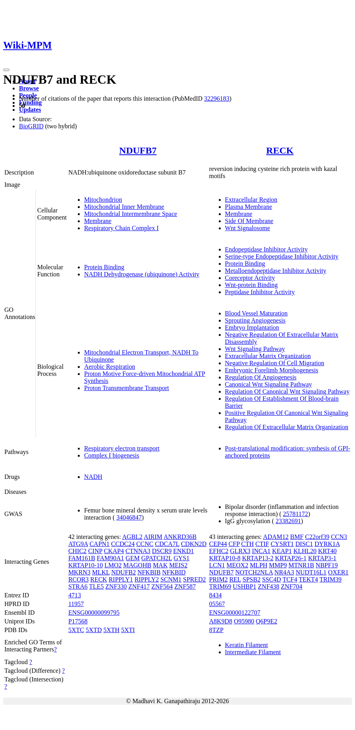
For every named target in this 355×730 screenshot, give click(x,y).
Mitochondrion (103, 199)
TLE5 (96, 586)
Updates (30, 109)
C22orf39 (317, 536)
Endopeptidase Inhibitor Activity (266, 249)
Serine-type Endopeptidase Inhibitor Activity (282, 256)
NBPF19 (327, 565)
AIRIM (153, 536)
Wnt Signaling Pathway (255, 348)
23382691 (288, 521)
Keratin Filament (246, 645)
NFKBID (174, 572)
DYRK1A (327, 543)
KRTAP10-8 (225, 558)
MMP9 (278, 565)
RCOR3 (78, 579)
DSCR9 (162, 551)
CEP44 (218, 543)
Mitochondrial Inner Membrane (124, 206)
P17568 (78, 621)
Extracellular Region (251, 199)
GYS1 (182, 558)
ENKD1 (183, 551)
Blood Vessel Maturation (256, 313)
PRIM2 (218, 579)
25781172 (295, 513)
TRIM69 (220, 586)
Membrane (97, 221)
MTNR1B (301, 565)
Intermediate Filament (253, 652)
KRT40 (327, 551)
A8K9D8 (221, 621)
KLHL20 (305, 551)
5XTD (94, 630)
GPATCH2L (156, 558)
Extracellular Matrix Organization (268, 356)
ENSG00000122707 (235, 612)
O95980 (244, 621)
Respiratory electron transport (122, 448)
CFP (234, 543)
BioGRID (31, 126)
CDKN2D (194, 543)
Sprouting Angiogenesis (255, 320)
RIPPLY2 (147, 579)
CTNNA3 (138, 551)
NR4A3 (284, 572)
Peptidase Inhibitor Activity (260, 292)
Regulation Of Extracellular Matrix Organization (287, 427)
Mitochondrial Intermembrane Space (130, 213)
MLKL (101, 572)
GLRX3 (240, 551)
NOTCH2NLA (254, 572)
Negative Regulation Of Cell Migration (275, 363)
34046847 (129, 517)
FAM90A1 (110, 558)
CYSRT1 (282, 543)
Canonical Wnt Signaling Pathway (268, 384)
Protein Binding (104, 267)
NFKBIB (149, 572)
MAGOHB (137, 565)
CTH (247, 543)
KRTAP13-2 (258, 558)
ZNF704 (291, 586)
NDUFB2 (123, 572)
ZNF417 (139, 586)
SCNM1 (170, 579)
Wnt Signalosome (247, 228)
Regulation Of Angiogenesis (261, 377)
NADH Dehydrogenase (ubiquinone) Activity (141, 274)
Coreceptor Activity (250, 277)
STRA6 (78, 586)
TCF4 (289, 579)
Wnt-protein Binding (251, 284)
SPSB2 (251, 579)
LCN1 (217, 565)
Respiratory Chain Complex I (121, 228)
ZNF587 (185, 586)
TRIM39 (330, 579)
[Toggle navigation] (6, 70)
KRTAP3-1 (322, 558)
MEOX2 (237, 565)
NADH (93, 476)
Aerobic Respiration (109, 366)
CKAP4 (114, 551)
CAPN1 (100, 543)
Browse (29, 88)
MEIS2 (178, 565)
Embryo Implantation (252, 327)
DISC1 (304, 543)
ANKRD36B (180, 536)
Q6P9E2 (266, 621)
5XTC (76, 630)
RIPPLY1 (121, 579)
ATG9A (78, 543)
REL (235, 579)
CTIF (262, 543)
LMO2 (113, 565)
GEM (133, 558)
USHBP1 (245, 586)
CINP (95, 551)
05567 (217, 604)
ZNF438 (268, 586)
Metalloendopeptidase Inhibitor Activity (276, 270)
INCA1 (261, 551)
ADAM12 (276, 536)
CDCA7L (167, 543)
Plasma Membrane (248, 206)
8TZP (216, 630)
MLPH (258, 565)
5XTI (128, 630)
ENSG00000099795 (94, 612)
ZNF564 (162, 586)
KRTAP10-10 (85, 565)
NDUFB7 (138, 150)
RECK (279, 150)
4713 (74, 595)
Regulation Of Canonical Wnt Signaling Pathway (287, 391)
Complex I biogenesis (111, 455)
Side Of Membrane (249, 221)
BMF (297, 536)
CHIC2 (77, 551)
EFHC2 (219, 551)
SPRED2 (194, 579)
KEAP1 (282, 551)
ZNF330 (116, 586)
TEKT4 (308, 579)
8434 (215, 595)
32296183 (216, 98)
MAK (160, 565)
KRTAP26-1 (291, 558)
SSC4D (271, 579)
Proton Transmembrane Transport (126, 388)
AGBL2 (132, 536)
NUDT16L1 (311, 572)
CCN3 (339, 536)
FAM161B (81, 558)
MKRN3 (79, 572)
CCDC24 (123, 543)
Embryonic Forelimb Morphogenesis (271, 370)
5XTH (111, 630)
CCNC (145, 543)
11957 (76, 604)
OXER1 (338, 572)
